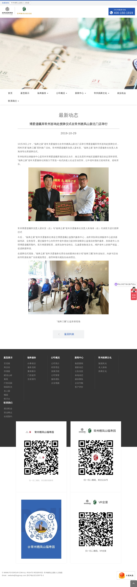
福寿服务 (42, 93)
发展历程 (55, 371)
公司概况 (61, 93)
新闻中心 (80, 93)
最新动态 (79, 367)
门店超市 (32, 375)
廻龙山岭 (8, 375)
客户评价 (79, 387)
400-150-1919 (123, 13)
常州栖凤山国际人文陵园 (53, 573)
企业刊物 (79, 383)
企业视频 (55, 383)
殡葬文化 (102, 371)
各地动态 (79, 375)
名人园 (7, 391)
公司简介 (55, 363)
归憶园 (7, 371)
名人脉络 (102, 367)
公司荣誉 (55, 375)
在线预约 (8, 416)
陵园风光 (8, 387)
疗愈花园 (8, 383)
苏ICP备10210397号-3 (35, 575)
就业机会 (121, 93)
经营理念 (55, 367)
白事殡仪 (32, 363)
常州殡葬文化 (101, 93)
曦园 (6, 395)
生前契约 (32, 379)
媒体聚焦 (79, 379)
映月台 (7, 399)
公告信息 (79, 371)
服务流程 (32, 367)
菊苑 (6, 379)
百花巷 (7, 363)
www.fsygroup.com (13, 573)
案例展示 (32, 371)
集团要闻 (79, 363)
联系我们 (13, 101)
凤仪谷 (7, 367)
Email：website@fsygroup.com (14, 575)
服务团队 (55, 379)
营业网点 (8, 412)
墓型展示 (24, 93)
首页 (10, 93)
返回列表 (66, 334)
